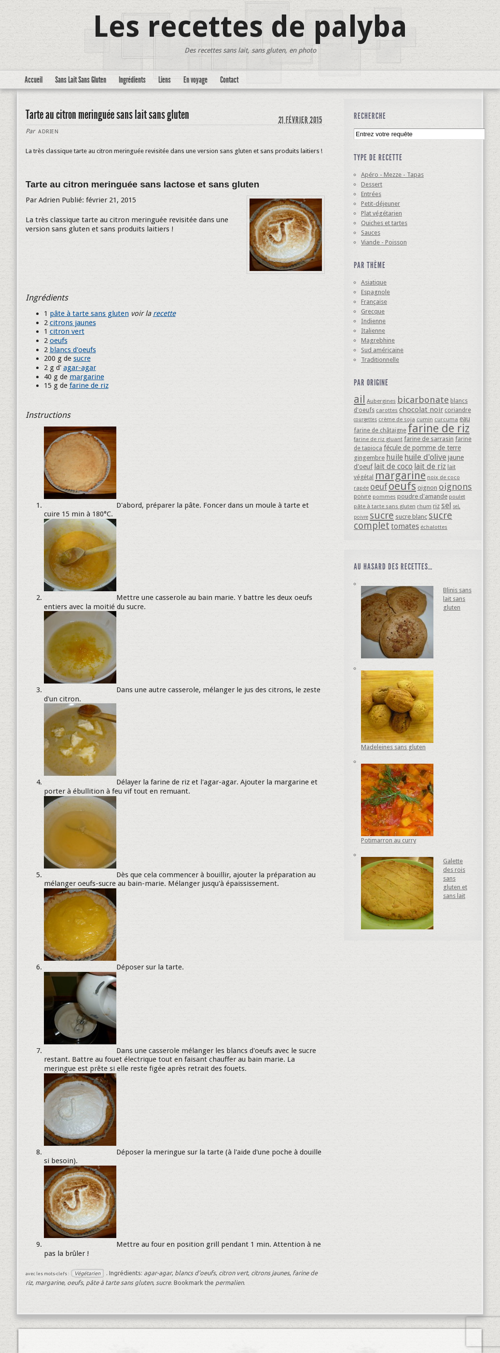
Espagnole (375, 292)
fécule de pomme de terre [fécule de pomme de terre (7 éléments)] (422, 448)
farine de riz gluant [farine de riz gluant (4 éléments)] (378, 439)
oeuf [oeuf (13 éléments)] (378, 487)
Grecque (373, 311)
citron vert (67, 331)
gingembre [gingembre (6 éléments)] (369, 457)
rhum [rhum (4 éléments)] (424, 506)
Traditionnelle (380, 359)
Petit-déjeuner (380, 203)
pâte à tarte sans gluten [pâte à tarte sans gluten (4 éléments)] (385, 506)
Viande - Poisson (384, 242)
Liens (164, 79)
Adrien (48, 131)
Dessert (371, 184)
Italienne (373, 330)
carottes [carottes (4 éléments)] (387, 410)
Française (374, 301)
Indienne (373, 321)
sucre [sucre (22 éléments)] (382, 515)
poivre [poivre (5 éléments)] (362, 496)
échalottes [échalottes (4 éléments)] (433, 527)
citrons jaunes (73, 322)
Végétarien (87, 1273)
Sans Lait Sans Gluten (80, 79)
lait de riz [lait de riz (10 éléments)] (430, 466)
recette (164, 313)
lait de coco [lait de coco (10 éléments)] (393, 466)
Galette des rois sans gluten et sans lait (455, 878)
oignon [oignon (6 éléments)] (427, 487)
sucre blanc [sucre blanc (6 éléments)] (411, 516)
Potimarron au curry (388, 840)
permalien (229, 1282)
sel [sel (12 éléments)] (446, 505)
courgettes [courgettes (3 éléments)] (365, 419)
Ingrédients (132, 79)
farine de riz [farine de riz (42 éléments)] (439, 428)
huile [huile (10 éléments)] (394, 457)
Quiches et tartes (384, 223)
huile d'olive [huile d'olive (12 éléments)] (425, 457)
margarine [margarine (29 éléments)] (400, 476)
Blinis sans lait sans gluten (457, 598)
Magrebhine (378, 340)
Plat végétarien (381, 213)
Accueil (33, 79)
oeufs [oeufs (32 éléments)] (402, 486)
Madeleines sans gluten (393, 747)
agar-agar (79, 367)
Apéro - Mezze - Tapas (392, 174)
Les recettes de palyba (250, 26)
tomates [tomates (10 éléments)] (405, 526)
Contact (229, 79)
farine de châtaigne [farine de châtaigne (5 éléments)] (380, 430)
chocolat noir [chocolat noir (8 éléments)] (421, 409)
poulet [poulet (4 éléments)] (457, 496)
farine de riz (89, 385)
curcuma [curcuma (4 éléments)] (446, 419)
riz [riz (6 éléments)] (436, 506)
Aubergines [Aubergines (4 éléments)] (381, 401)
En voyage (195, 79)
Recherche (370, 116)
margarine (86, 376)
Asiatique (374, 282)
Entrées (371, 194)
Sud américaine (382, 350)
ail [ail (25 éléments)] (359, 399)
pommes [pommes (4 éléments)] (384, 496)
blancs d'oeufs (73, 349)
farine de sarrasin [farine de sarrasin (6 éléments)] (429, 438)
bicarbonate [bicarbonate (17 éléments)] (423, 399)
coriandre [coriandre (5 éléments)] (457, 409)
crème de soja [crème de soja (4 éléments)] (396, 419)
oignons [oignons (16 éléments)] (455, 487)
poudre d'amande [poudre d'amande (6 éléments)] (422, 496)
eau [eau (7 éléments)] (464, 419)
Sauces (370, 232)
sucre (82, 358)
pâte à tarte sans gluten (89, 313)
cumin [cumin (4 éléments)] (425, 419)
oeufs (59, 340)
